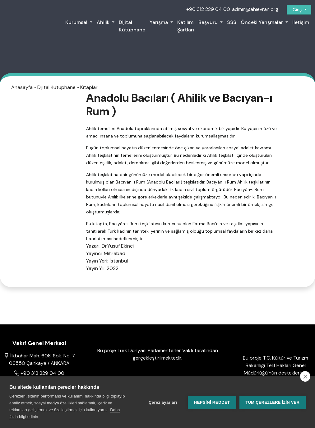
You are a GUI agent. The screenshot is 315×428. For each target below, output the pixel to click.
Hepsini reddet (212, 402)
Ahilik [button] (104, 22)
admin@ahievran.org (255, 9)
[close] (305, 376)
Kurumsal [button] (77, 22)
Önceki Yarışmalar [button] (262, 22)
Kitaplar (89, 87)
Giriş (297, 9)
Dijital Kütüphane (132, 26)
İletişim (300, 22)
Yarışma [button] (159, 22)
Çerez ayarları (163, 402)
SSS (231, 22)
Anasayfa (22, 87)
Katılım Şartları (185, 26)
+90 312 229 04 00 (208, 9)
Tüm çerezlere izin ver (272, 402)
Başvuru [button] (208, 22)
